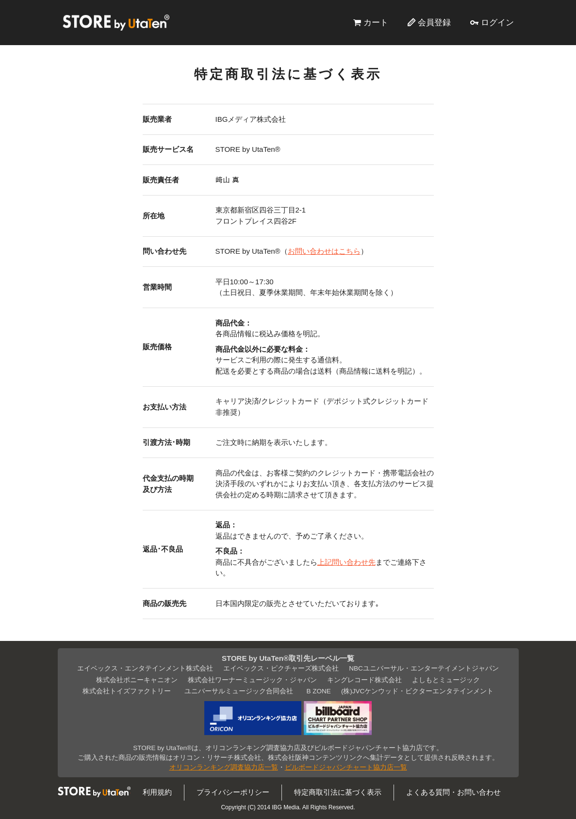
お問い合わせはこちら (324, 251)
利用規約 (157, 792)
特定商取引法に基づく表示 (337, 792)
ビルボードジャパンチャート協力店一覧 (346, 767)
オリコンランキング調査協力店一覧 (223, 767)
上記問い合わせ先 (346, 562)
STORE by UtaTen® (116, 22)
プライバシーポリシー (233, 792)
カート (375, 22)
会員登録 (434, 22)
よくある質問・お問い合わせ (453, 792)
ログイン (497, 22)
